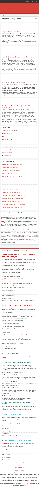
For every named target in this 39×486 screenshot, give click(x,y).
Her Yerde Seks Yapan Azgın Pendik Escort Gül (14, 195)
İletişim (26, 250)
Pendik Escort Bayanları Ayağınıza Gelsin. (12, 207)
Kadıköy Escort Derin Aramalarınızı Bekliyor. (13, 176)
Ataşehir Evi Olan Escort (23, 63)
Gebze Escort (6, 136)
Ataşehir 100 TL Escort (26, 84)
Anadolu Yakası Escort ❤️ (28, 33)
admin (4, 59)
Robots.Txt (21, 467)
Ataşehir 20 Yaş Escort (8, 61)
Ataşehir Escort (9, 15)
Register (27, 1)
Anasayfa (3, 15)
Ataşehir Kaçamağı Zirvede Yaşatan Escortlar (17, 57)
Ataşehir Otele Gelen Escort (18, 64)
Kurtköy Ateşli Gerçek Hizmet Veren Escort (12, 164)
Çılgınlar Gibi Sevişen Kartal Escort (11, 167)
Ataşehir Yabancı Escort (16, 38)
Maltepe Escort (6, 149)
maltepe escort (30, 483)
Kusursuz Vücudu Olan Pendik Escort (11, 189)
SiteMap (17, 467)
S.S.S (21, 250)
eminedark (6, 33)
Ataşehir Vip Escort (23, 66)
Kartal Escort (6, 142)
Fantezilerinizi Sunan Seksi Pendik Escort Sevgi (14, 179)
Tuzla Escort (6, 155)
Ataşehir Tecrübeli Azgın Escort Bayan (11, 201)
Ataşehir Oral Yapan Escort (22, 36)
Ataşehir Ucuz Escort (11, 66)
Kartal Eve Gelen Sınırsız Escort (10, 173)
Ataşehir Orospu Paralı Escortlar (12, 32)
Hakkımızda (16, 250)
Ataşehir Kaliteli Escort (17, 87)
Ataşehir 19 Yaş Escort (27, 60)
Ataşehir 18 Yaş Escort (8, 35)
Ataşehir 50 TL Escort (19, 35)
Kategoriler (9, 250)
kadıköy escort (23, 472)
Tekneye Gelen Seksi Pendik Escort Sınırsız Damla (14, 204)
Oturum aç (32, 1)
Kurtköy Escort (6, 146)
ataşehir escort (16, 472)
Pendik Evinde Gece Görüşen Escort (11, 183)
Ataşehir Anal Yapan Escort (20, 112)
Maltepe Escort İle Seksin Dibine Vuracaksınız (13, 198)
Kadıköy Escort (6, 139)
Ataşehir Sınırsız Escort (28, 88)
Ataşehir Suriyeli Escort (8, 118)
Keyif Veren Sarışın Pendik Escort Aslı (11, 170)
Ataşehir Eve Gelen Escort (9, 63)
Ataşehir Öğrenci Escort (8, 36)
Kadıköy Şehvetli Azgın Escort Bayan (11, 192)
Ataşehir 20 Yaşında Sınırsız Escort (13, 82)
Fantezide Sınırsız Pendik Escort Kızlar (12, 186)
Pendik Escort (6, 152)
